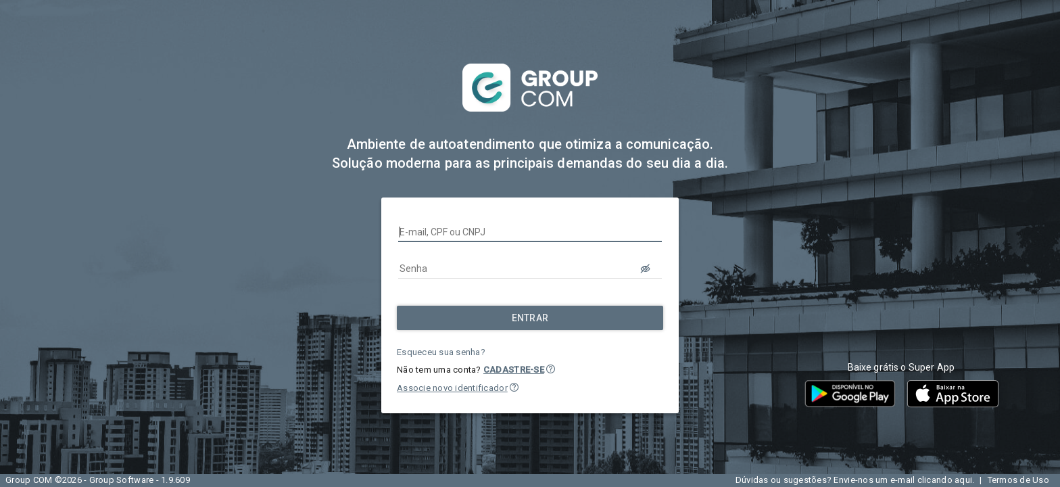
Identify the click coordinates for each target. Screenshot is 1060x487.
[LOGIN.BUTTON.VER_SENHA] (645, 268)
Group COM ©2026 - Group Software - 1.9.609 (97, 480)
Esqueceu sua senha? (441, 352)
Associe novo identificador (452, 388)
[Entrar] (530, 318)
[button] (550, 369)
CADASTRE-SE (513, 370)
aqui (963, 480)
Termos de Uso (1018, 480)
